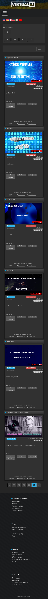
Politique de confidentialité (21, 559)
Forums (14, 536)
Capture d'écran (17, 510)
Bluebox (10, 129)
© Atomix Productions (24, 596)
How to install (32, 124)
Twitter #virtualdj (18, 585)
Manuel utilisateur (18, 529)
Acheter (14, 504)
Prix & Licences (17, 508)
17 (14, 485)
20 (29, 485)
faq (13, 531)
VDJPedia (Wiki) (17, 534)
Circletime (11, 200)
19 (24, 485)
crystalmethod (12, 58)
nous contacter (17, 555)
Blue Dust (10, 342)
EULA (14, 561)
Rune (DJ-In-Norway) (36, 438)
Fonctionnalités (17, 506)
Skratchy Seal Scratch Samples (18, 413)
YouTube (16, 580)
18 (19, 485)
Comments (21, 124)
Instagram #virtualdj (20, 582)
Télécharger (16, 501)
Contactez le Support (19, 527)
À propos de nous (18, 552)
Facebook (16, 578)
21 (34, 485)
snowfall (10, 271)
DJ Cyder (40, 86)
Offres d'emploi (17, 557)
